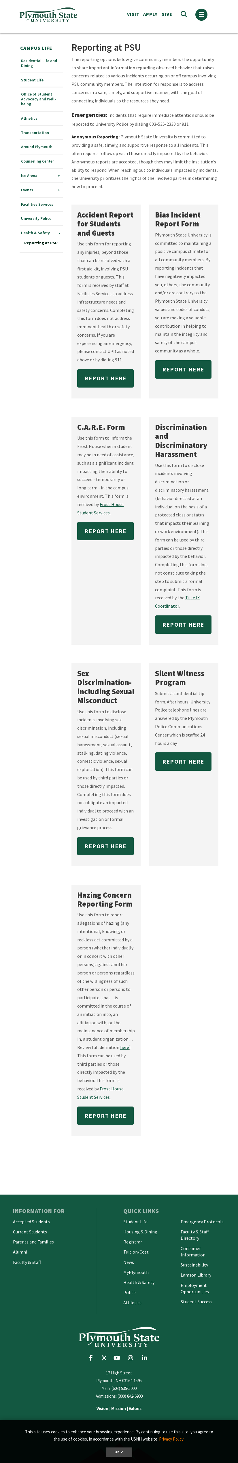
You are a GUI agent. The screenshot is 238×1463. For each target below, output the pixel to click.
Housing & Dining (140, 1232)
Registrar (132, 1242)
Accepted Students (31, 1221)
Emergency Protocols (202, 1221)
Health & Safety (35, 232)
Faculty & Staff (27, 1262)
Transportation (35, 132)
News (128, 1262)
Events (27, 190)
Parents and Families (33, 1242)
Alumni (20, 1252)
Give (166, 14)
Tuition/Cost (136, 1252)
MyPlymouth (136, 1272)
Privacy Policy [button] (171, 1439)
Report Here (105, 378)
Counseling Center (37, 161)
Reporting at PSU (41, 243)
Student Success (196, 1301)
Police (129, 1292)
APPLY (150, 14)
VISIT (133, 14)
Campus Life (36, 48)
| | (119, 1408)
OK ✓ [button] (119, 1451)
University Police (36, 218)
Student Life (32, 80)
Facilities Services (37, 204)
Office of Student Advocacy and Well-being (38, 99)
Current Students (30, 1232)
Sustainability (194, 1265)
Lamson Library (196, 1275)
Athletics (29, 118)
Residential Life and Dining (39, 63)
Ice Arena (29, 175)
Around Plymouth (36, 146)
